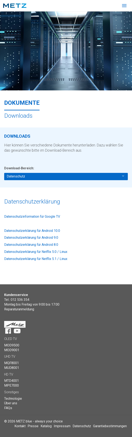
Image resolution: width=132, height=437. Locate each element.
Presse (33, 426)
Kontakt (20, 426)
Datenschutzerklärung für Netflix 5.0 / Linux (35, 252)
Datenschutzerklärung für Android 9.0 (31, 238)
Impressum (62, 426)
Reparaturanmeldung (19, 309)
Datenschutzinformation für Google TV (32, 216)
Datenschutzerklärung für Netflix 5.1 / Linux (35, 259)
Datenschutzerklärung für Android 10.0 (32, 231)
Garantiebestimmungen (110, 426)
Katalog (46, 426)
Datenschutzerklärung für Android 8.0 (31, 245)
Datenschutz (65, 176)
